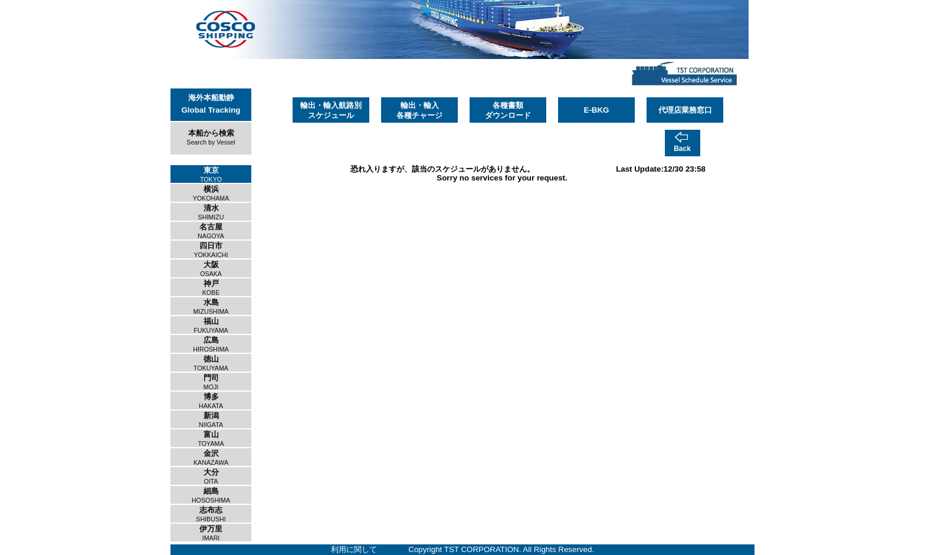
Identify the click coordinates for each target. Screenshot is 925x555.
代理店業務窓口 (685, 110)
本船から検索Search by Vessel (210, 137)
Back (682, 149)
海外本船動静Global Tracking (211, 103)
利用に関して (354, 549)
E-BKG (596, 110)
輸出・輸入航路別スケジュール (331, 110)
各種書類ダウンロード (508, 110)
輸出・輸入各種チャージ (419, 110)
